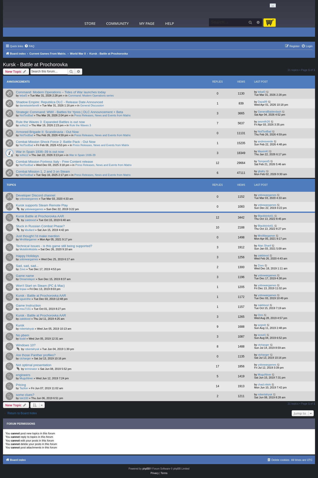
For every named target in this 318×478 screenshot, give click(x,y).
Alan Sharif (264, 245)
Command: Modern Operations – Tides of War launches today (61, 92)
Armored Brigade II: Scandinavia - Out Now (47, 132)
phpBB (146, 468)
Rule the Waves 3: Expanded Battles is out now (50, 122)
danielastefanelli (29, 105)
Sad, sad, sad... (27, 266)
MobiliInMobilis (29, 249)
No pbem (22, 335)
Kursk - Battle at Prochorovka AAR (41, 295)
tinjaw (23, 288)
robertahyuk (27, 328)
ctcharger (263, 344)
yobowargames (29, 198)
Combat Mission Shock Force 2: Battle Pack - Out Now (55, 142)
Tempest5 (264, 161)
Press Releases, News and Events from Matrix (102, 115)
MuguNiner (26, 378)
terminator (31, 368)
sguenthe (25, 298)
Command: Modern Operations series (91, 95)
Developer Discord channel (35, 195)
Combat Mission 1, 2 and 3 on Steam (43, 171)
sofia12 (24, 125)
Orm (260, 315)
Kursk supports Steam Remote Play (42, 205)
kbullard (30, 229)
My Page (147, 23)
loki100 (24, 398)
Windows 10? (26, 345)
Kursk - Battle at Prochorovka (35, 64)
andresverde (265, 141)
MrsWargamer (28, 239)
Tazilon (24, 388)
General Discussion (92, 105)
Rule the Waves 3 (80, 125)
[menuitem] (29, 46)
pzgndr (262, 324)
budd (23, 338)
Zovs (23, 269)
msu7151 (25, 308)
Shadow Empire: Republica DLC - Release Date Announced (59, 102)
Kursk (20, 325)
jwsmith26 (264, 121)
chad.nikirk (264, 384)
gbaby (261, 171)
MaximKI (263, 151)
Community (117, 23)
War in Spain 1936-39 (82, 155)
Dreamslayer (27, 279)
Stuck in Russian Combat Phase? (40, 226)
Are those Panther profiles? (36, 355)
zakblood (30, 220)
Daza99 (262, 101)
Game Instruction (28, 305)
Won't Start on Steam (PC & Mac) (40, 285)
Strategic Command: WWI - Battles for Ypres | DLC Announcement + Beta (69, 112)
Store (90, 23)
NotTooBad (26, 115)
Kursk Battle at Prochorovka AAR (40, 216)
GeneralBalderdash (269, 111)
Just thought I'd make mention (38, 236)
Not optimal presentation (33, 365)
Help (169, 23)
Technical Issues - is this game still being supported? (54, 246)
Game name (25, 276)
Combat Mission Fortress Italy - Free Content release (54, 161)
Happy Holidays (27, 256)
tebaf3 (23, 95)
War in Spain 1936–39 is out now (40, 152)
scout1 (262, 334)
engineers (23, 375)
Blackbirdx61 (266, 215)
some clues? (25, 395)
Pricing (21, 385)
